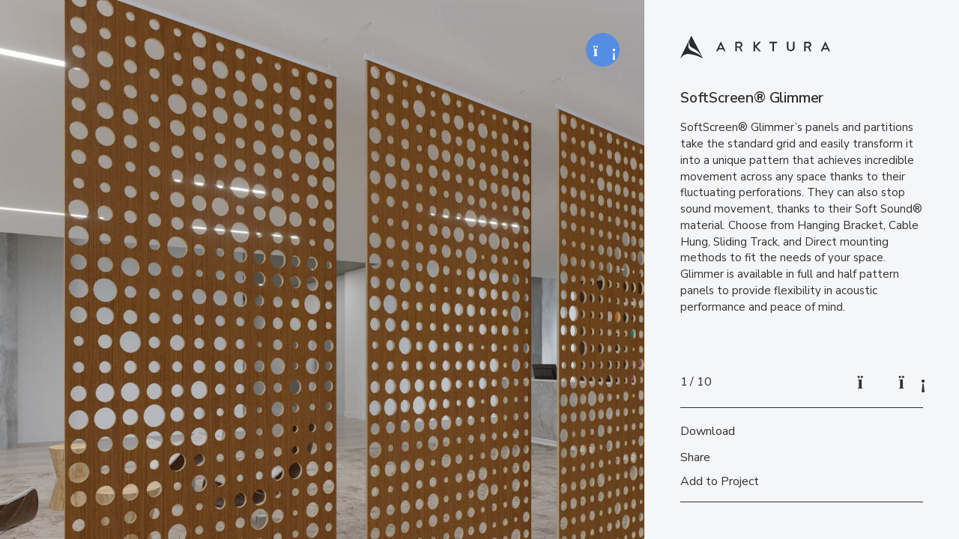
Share (695, 457)
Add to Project (719, 481)
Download (707, 431)
